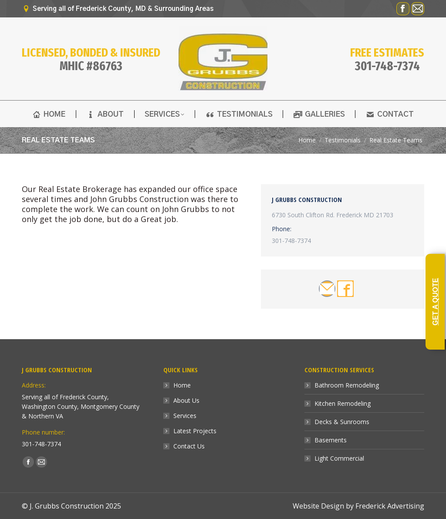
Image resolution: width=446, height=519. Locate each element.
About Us (186, 400)
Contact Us (189, 446)
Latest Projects (194, 431)
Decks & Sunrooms (341, 422)
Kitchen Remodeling (342, 403)
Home (182, 385)
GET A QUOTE (435, 302)
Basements (330, 440)
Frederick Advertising (389, 506)
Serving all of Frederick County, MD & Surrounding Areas (117, 8)
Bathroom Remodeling (346, 385)
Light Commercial (339, 458)
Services (184, 415)
